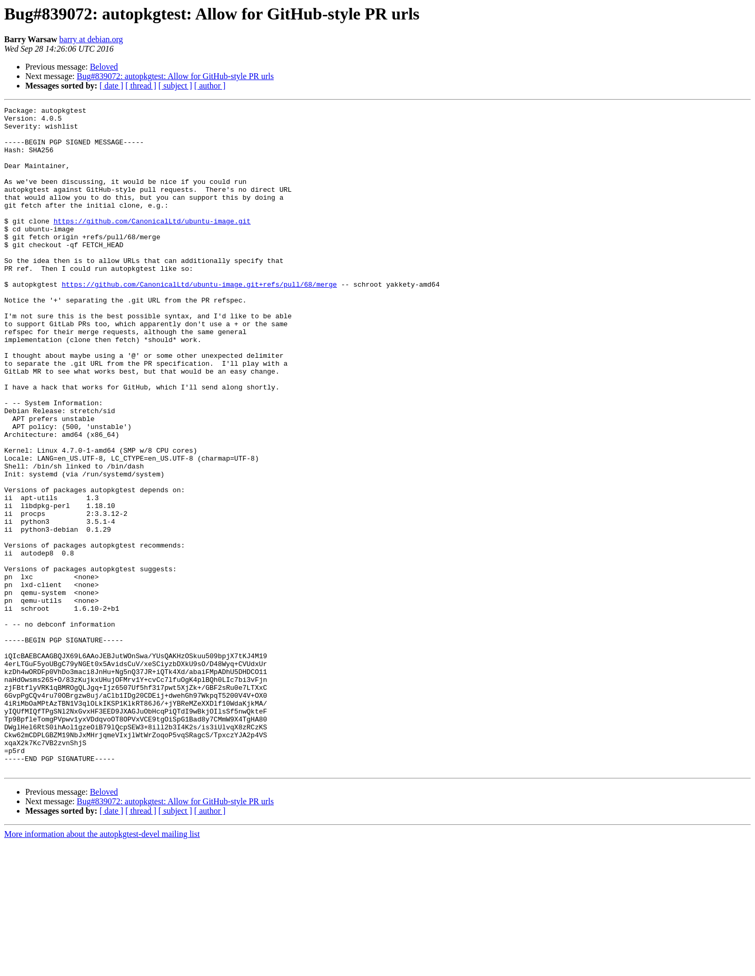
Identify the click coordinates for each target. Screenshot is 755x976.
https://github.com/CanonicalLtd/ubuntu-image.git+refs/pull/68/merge (199, 320)
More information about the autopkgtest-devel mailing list (102, 966)
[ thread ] (140, 85)
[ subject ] (175, 85)
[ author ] (210, 85)
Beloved (104, 66)
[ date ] (111, 85)
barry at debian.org (91, 39)
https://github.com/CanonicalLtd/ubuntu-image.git (152, 244)
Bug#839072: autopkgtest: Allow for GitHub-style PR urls (175, 76)
